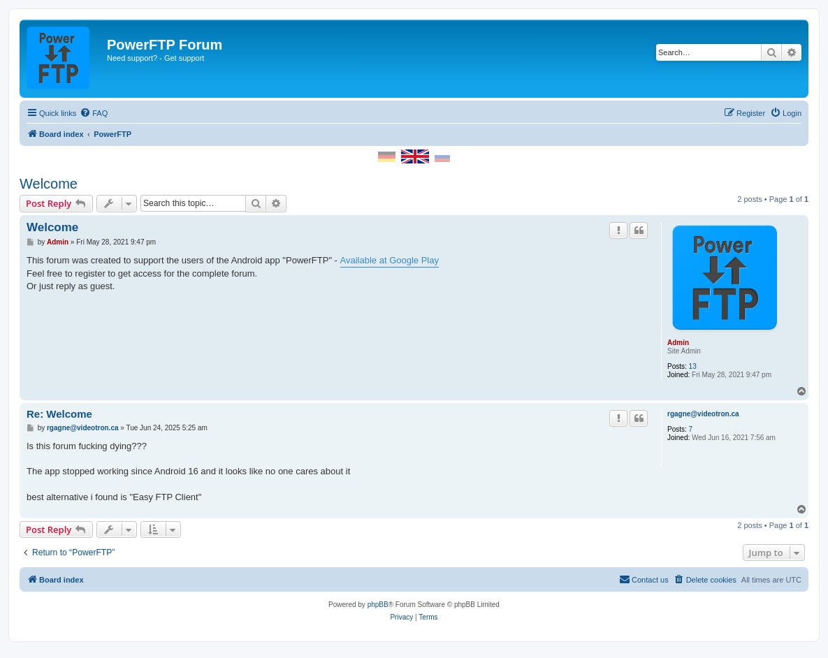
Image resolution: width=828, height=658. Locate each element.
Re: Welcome (59, 414)
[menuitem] (94, 113)
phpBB (378, 604)
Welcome (49, 183)
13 (693, 366)
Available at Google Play (389, 260)
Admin (678, 342)
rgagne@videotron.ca (703, 414)
